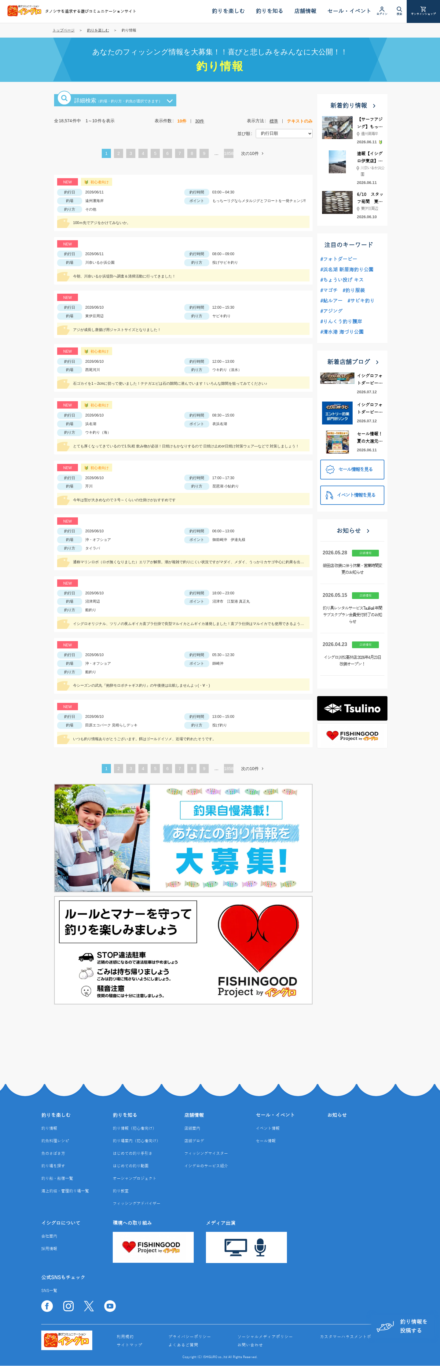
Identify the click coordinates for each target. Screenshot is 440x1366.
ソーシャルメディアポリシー (265, 1337)
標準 (274, 121)
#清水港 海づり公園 (342, 332)
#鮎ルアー (331, 301)
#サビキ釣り (361, 301)
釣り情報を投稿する (401, 1326)
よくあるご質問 (183, 1345)
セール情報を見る (349, 469)
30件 (199, 121)
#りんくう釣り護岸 (341, 322)
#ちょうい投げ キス (342, 280)
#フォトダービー (338, 259)
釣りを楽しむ (98, 30)
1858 (228, 153)
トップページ (64, 30)
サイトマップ (129, 1345)
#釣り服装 (354, 290)
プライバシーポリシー (189, 1337)
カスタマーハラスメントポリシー (352, 1337)
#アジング (331, 311)
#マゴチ (329, 290)
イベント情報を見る (350, 495)
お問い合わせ (250, 1345)
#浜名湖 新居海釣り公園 (346, 270)
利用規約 (125, 1337)
